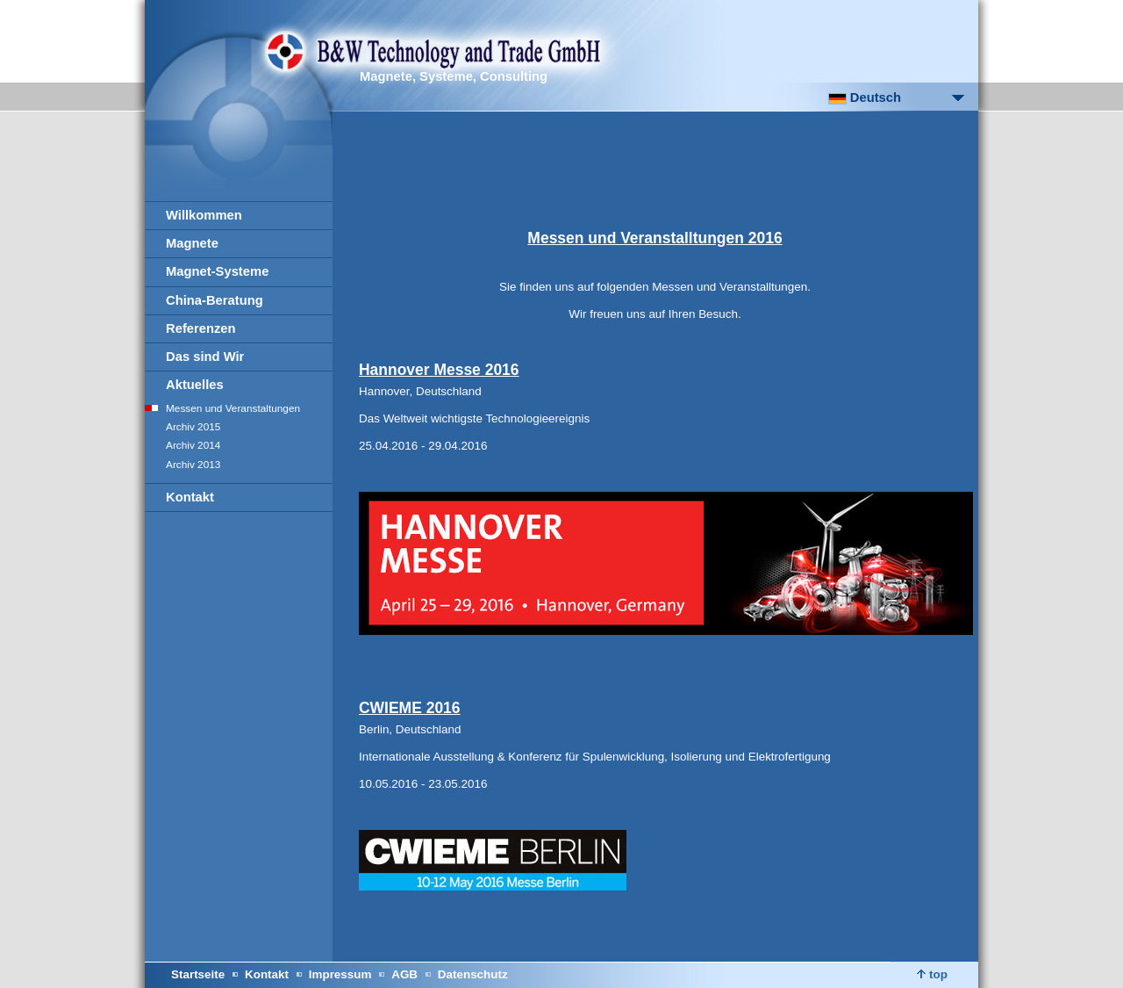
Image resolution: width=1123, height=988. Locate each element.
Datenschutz (473, 974)
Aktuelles (195, 385)
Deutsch (864, 97)
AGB (404, 974)
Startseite (198, 974)
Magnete (192, 243)
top (932, 974)
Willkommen (204, 215)
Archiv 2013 (193, 464)
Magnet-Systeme (217, 271)
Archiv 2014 (193, 445)
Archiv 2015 (193, 427)
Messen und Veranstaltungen (233, 408)
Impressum (340, 974)
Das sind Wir (205, 357)
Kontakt (190, 497)
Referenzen (201, 328)
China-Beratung (214, 300)
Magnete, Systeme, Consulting (453, 76)
